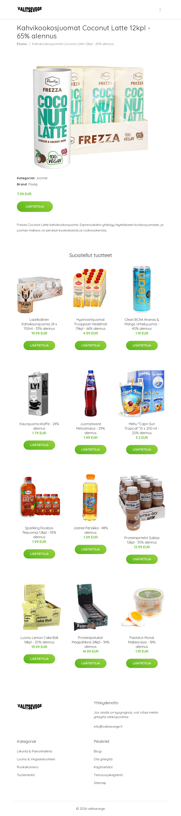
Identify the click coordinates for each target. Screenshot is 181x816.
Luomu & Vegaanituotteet (36, 759)
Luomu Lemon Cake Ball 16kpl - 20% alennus (39, 640)
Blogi (98, 751)
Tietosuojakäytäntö (108, 775)
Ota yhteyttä (103, 759)
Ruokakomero (27, 767)
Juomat (41, 178)
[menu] (160, 10)
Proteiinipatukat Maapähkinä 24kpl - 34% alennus (90, 642)
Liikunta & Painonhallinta (34, 751)
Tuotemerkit (26, 775)
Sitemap (100, 783)
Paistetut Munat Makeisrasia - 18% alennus (142, 642)
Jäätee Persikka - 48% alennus (90, 530)
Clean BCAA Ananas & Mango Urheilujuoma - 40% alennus (142, 324)
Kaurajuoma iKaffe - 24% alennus (39, 426)
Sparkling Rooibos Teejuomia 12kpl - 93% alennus (39, 532)
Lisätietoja (35, 206)
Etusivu (22, 44)
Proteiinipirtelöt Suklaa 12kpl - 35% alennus (141, 540)
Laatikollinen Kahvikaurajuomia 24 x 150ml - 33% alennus (39, 324)
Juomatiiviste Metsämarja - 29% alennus (90, 428)
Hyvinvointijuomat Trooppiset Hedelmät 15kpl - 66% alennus (90, 324)
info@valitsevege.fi (108, 726)
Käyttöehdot (103, 767)
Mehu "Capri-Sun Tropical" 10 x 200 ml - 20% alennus (142, 428)
